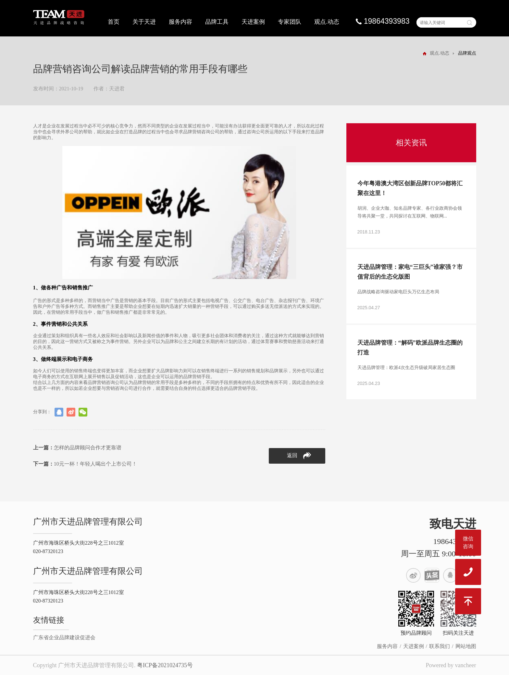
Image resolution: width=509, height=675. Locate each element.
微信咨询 (468, 542)
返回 (299, 455)
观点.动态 (326, 22)
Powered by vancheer (451, 665)
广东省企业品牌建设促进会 (64, 637)
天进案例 (253, 22)
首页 (113, 22)
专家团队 (289, 22)
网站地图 (465, 646)
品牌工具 (217, 22)
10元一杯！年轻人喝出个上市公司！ (85, 464)
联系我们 (439, 646)
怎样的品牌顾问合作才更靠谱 (77, 447)
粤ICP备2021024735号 (165, 665)
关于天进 (144, 22)
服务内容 (180, 22)
